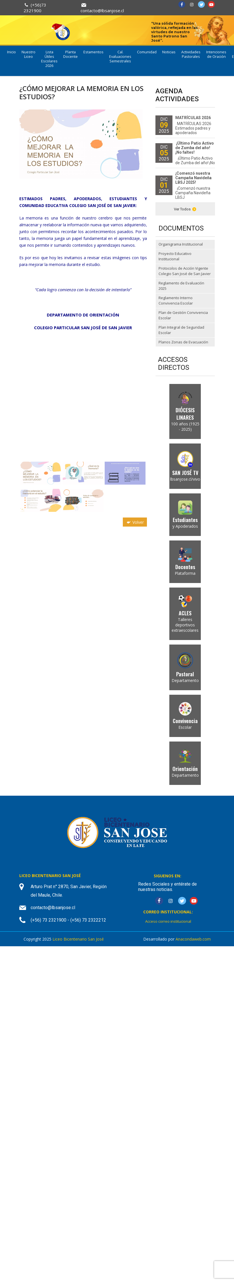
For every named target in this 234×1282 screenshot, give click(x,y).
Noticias (169, 52)
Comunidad (147, 52)
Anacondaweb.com (193, 939)
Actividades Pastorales (191, 54)
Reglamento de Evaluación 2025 (181, 285)
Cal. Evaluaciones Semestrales (120, 57)
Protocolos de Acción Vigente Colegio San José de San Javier (185, 271)
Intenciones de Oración (216, 54)
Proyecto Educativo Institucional (175, 256)
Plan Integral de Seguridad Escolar (181, 330)
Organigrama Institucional (181, 244)
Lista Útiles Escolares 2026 (49, 59)
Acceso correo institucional (168, 921)
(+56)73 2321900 (35, 7)
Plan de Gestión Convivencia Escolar (183, 315)
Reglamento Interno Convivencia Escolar (176, 300)
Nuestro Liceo (28, 54)
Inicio (11, 52)
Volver (135, 522)
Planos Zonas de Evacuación (183, 342)
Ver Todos (185, 209)
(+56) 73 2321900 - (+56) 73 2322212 (68, 920)
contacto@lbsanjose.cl (102, 10)
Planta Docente (70, 54)
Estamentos (93, 52)
